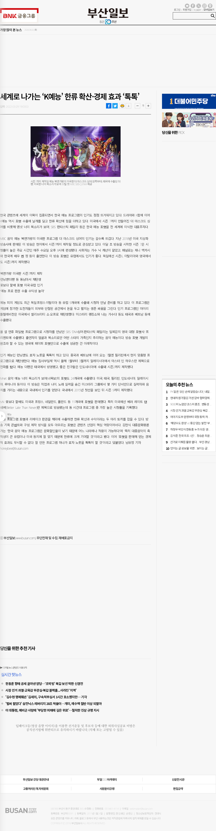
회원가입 (187, 9)
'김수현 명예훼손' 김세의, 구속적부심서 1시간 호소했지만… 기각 (46, 696)
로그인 (177, 9)
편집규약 (178, 789)
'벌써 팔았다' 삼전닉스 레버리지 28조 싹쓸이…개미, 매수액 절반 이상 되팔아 (53, 703)
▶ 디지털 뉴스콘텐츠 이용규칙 (13, 667)
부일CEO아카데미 (107, 780)
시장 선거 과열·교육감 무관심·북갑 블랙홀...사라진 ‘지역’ (40, 690)
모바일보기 (208, 9)
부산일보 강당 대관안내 (36, 780)
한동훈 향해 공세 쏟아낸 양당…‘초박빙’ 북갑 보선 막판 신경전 (44, 683)
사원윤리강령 (107, 789)
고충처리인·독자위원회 (35, 789)
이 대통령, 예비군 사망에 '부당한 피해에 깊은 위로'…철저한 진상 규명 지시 (52, 710)
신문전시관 (178, 780)
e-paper (197, 9)
